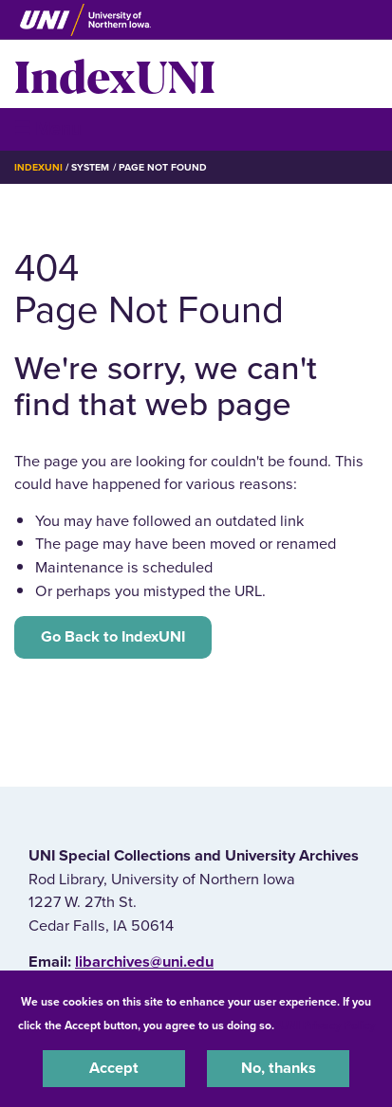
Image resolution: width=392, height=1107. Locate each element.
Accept (114, 1068)
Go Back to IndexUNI (113, 636)
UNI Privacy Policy (327, 1025)
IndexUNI (114, 74)
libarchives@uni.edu (144, 962)
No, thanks (278, 1068)
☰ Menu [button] (48, 128)
